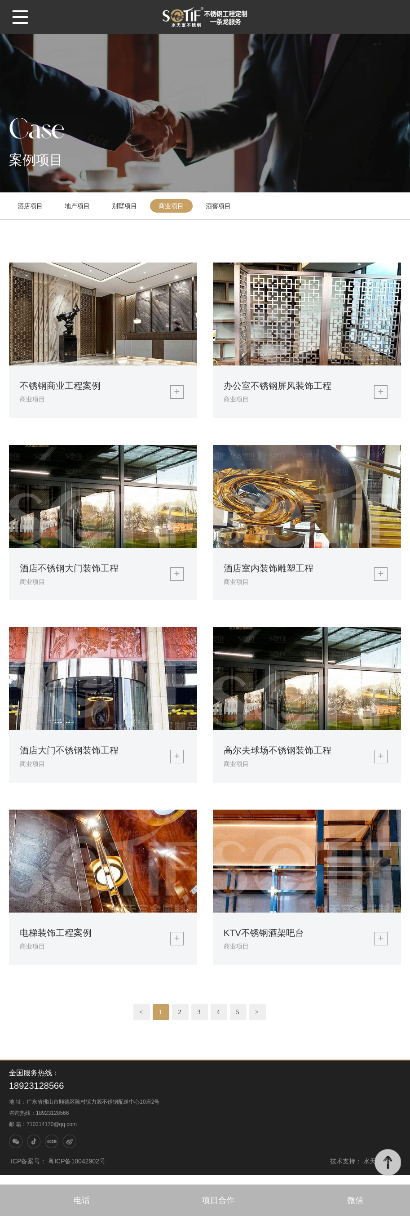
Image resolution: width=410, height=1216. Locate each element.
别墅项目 (125, 207)
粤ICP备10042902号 (77, 1170)
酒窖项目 (221, 207)
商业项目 (173, 207)
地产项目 (78, 207)
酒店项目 (30, 207)
